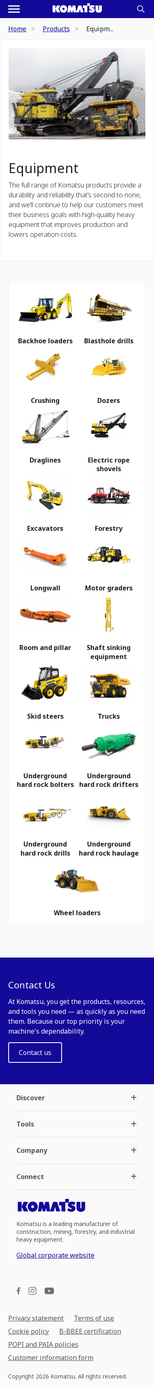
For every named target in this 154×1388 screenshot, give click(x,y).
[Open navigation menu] (14, 9)
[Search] (141, 9)
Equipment (43, 168)
